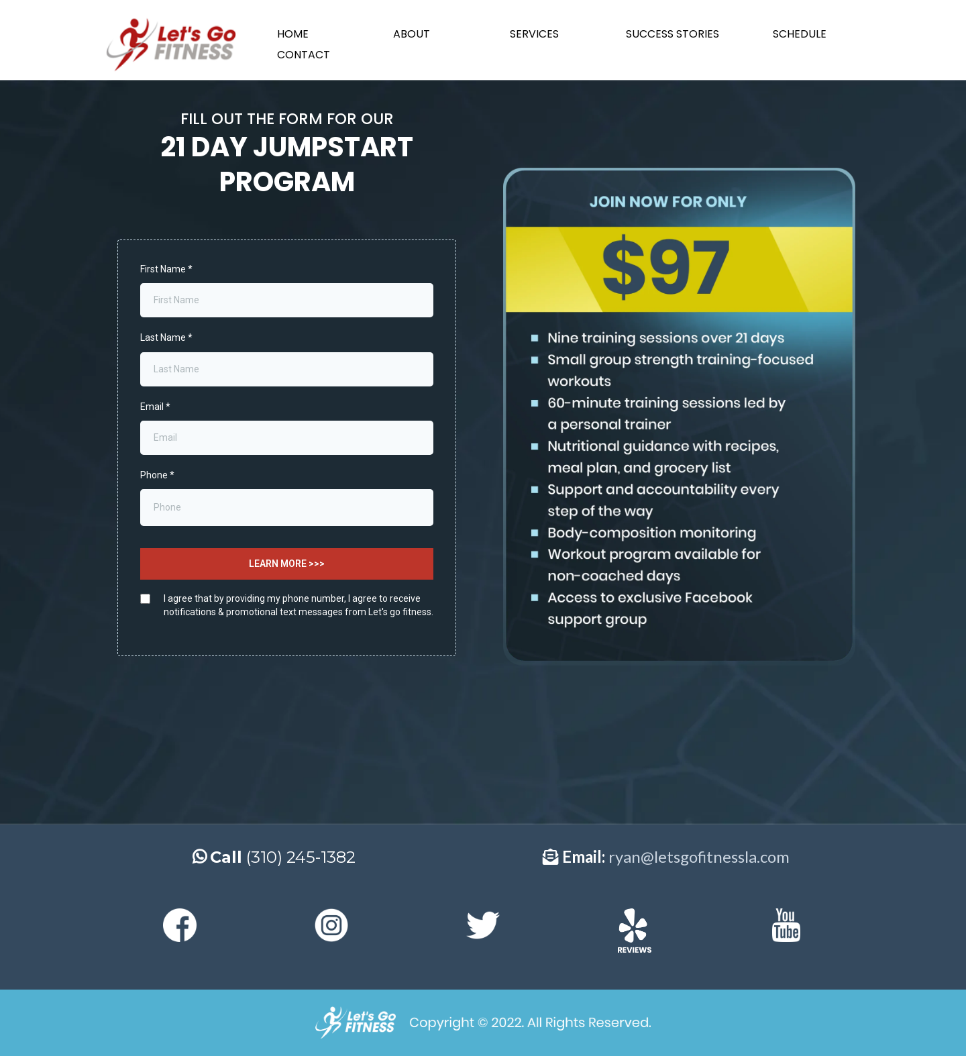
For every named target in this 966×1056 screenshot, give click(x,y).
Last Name (166, 337)
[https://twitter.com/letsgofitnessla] (483, 925)
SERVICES (534, 34)
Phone (157, 475)
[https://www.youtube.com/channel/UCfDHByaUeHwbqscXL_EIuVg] (786, 925)
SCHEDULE (799, 34)
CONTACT (303, 54)
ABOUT (411, 34)
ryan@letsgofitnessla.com (699, 856)
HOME (293, 34)
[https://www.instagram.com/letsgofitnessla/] (331, 925)
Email (155, 406)
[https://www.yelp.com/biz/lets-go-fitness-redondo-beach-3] (635, 930)
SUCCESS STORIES (672, 34)
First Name (166, 269)
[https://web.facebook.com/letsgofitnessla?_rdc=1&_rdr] (180, 925)
